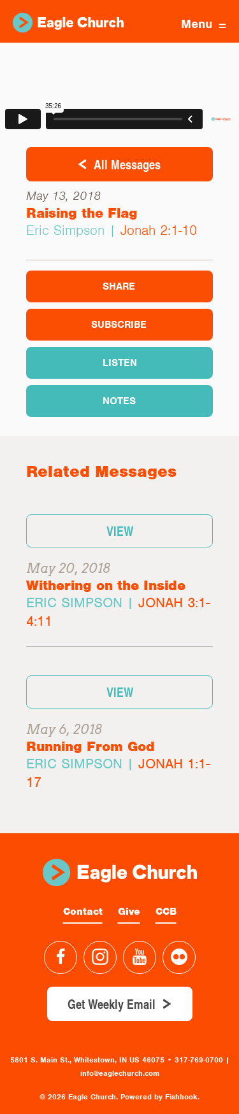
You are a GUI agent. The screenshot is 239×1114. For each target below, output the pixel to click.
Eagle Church (68, 22)
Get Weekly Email (112, 1004)
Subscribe (119, 324)
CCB (166, 911)
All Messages (127, 164)
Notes (119, 401)
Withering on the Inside (105, 585)
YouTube (139, 957)
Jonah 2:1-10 (158, 230)
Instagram (100, 957)
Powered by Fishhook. (159, 1097)
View (119, 531)
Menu (203, 24)
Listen (120, 362)
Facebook (60, 957)
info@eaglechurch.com (119, 1073)
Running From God (90, 746)
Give (129, 911)
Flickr (179, 957)
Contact (83, 911)
